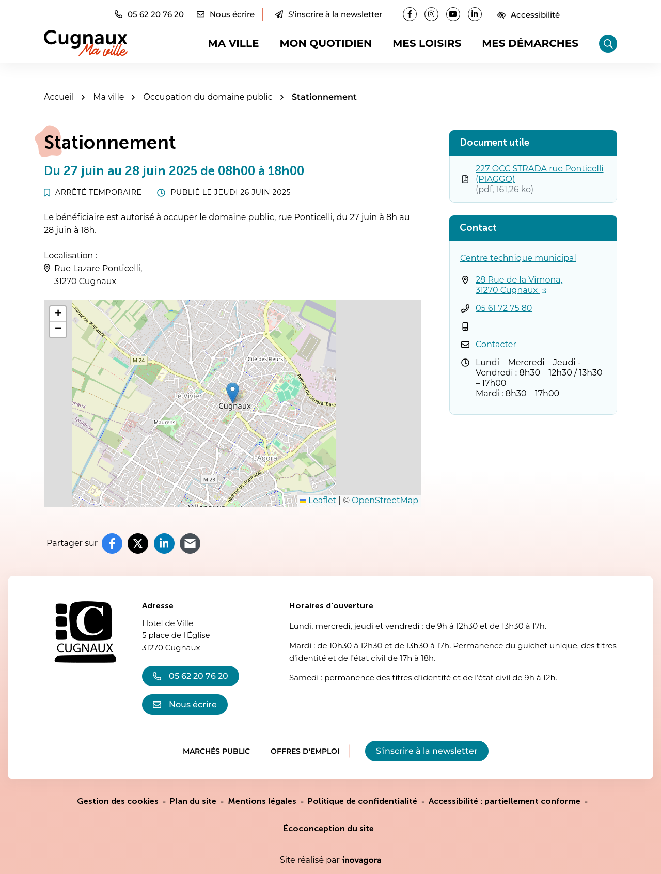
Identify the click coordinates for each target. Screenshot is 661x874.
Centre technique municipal (518, 258)
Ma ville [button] (233, 43)
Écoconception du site (329, 828)
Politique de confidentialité (362, 801)
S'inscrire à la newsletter (328, 14)
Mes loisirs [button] (426, 43)
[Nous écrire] (226, 14)
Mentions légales (262, 801)
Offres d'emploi (305, 751)
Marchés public (216, 751)
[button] (149, 14)
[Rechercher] (608, 44)
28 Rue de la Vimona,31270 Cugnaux (519, 285)
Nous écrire (185, 704)
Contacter (496, 344)
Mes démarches (530, 43)
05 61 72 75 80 (504, 308)
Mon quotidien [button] (325, 43)
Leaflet (318, 500)
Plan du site (193, 801)
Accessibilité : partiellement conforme (504, 801)
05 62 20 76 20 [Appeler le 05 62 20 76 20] (190, 676)
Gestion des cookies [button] (118, 801)
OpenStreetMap (385, 500)
